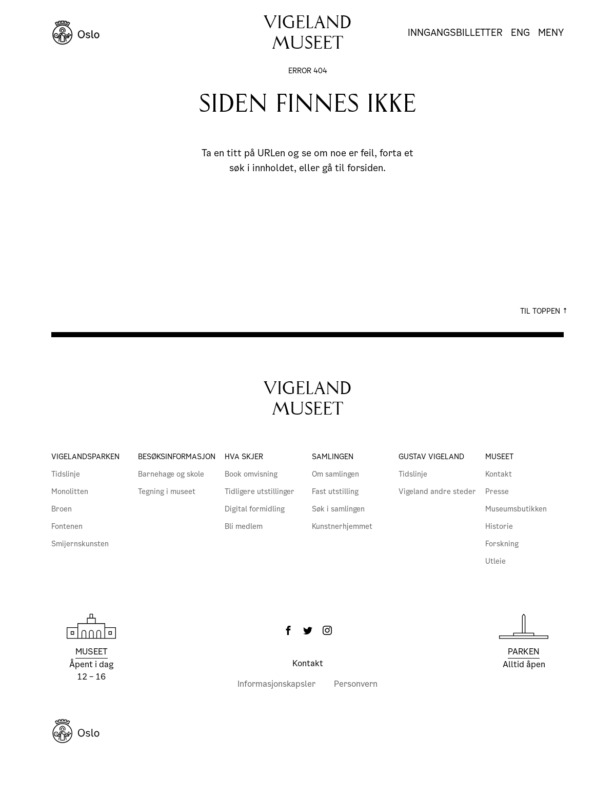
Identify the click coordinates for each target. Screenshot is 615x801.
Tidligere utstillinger (259, 491)
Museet (499, 456)
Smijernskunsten (80, 544)
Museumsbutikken (516, 509)
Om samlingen (335, 474)
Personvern (356, 684)
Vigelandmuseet (307, 32)
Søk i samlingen (338, 509)
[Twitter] (307, 630)
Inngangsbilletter (455, 32)
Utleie (495, 561)
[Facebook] (288, 630)
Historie (499, 526)
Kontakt (498, 474)
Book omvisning (251, 474)
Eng (520, 32)
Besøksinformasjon (176, 456)
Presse (497, 491)
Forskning (502, 544)
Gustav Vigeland (431, 456)
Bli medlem (244, 526)
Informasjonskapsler (276, 684)
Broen (61, 509)
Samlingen (332, 456)
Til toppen (544, 311)
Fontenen (67, 526)
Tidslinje (65, 474)
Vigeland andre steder (437, 491)
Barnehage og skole (171, 474)
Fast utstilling (335, 491)
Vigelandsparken (85, 456)
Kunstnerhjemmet (342, 526)
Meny (551, 32)
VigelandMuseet (307, 398)
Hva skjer (244, 456)
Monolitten (69, 491)
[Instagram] (327, 630)
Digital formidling (255, 509)
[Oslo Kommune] (307, 731)
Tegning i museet (166, 491)
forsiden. (366, 167)
